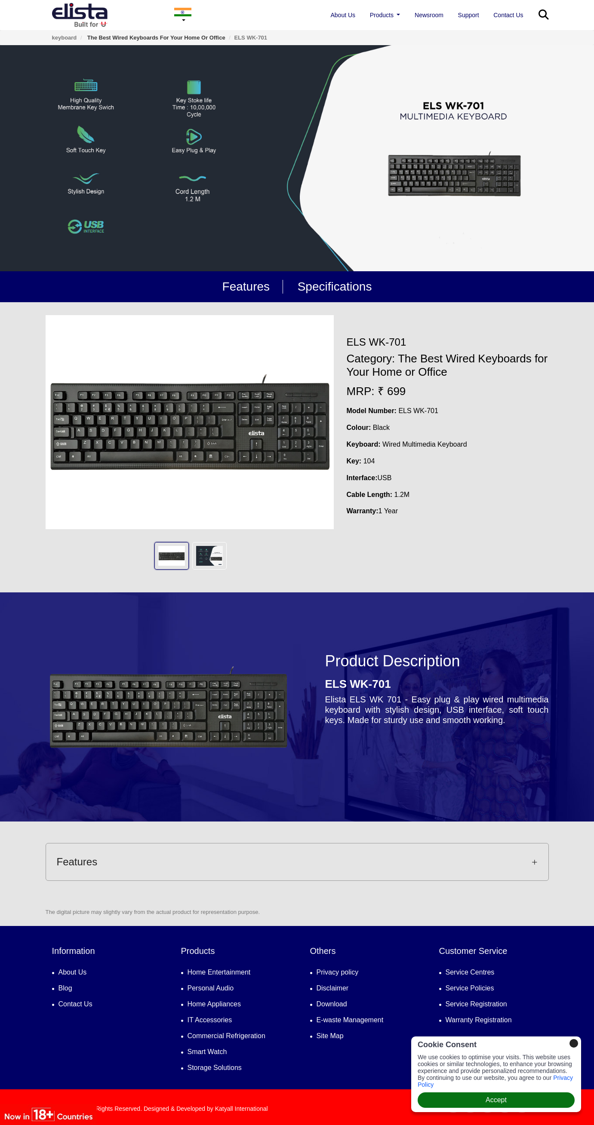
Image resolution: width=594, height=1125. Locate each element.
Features (246, 286)
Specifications (335, 286)
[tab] (297, 862)
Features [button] (297, 862)
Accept (496, 1100)
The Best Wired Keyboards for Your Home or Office (155, 37)
